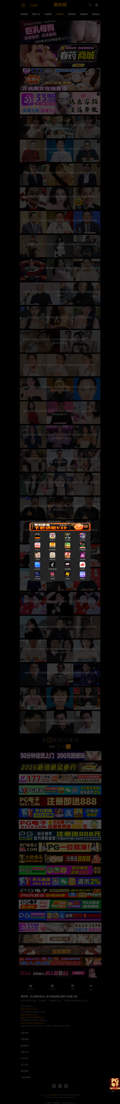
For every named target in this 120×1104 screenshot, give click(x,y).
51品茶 (82, 569)
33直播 (37, 559)
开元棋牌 (67, 540)
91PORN (37, 579)
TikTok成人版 (52, 569)
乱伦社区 (37, 569)
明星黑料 (67, 559)
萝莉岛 (82, 579)
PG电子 (37, 549)
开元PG (37, 540)
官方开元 (82, 540)
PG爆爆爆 (82, 549)
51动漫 (52, 579)
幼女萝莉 (82, 559)
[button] (109, 1091)
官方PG (52, 540)
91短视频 (67, 569)
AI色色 (67, 579)
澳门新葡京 (52, 549)
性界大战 (52, 559)
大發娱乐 (67, 549)
